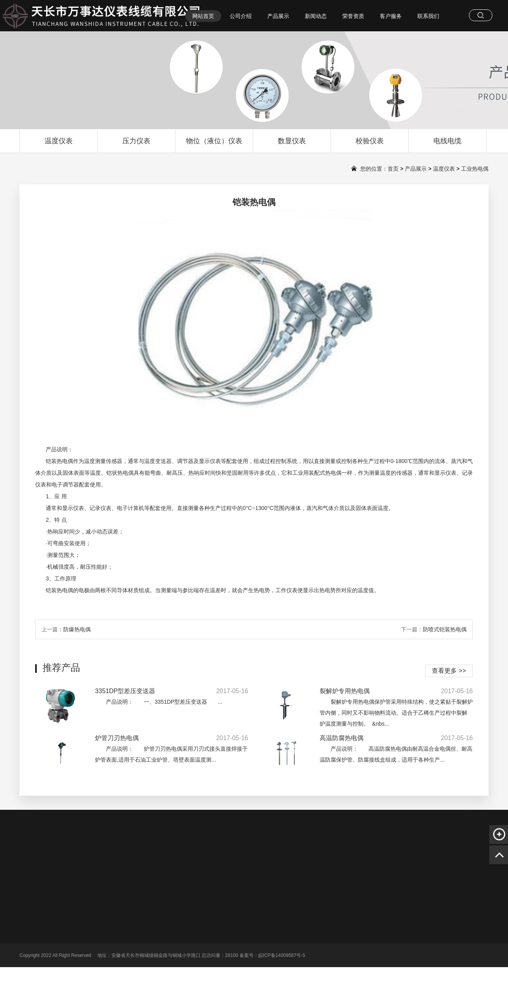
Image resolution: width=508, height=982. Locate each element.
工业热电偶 (474, 169)
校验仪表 (370, 145)
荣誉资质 (353, 16)
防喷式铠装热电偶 (445, 629)
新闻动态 (316, 16)
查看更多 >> (449, 670)
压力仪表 (136, 145)
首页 (393, 169)
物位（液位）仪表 (214, 145)
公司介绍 (241, 16)
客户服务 (391, 16)
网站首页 (203, 16)
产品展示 (278, 16)
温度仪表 (59, 145)
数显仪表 (292, 145)
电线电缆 (447, 145)
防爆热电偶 (77, 629)
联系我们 (428, 16)
